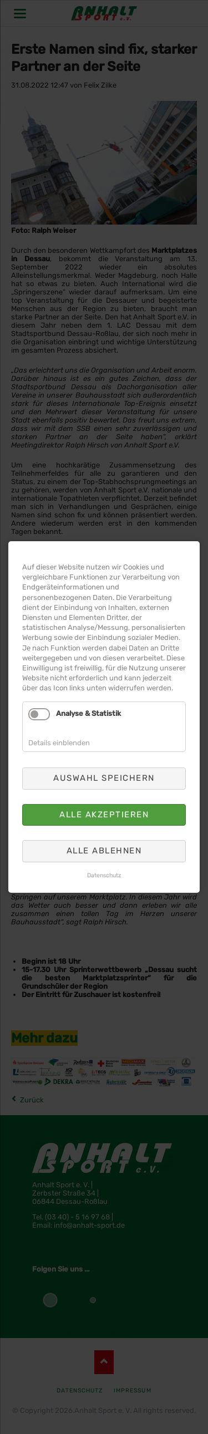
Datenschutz (104, 875)
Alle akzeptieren (104, 815)
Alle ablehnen (104, 851)
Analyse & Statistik (88, 714)
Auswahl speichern (104, 778)
